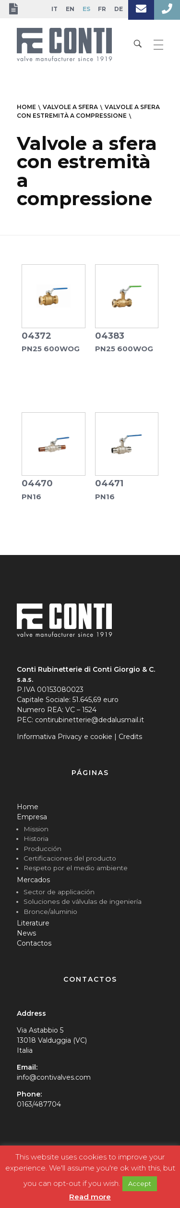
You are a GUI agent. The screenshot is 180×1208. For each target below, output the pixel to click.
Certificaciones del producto (70, 858)
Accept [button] (139, 1183)
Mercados (33, 879)
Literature (33, 923)
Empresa (32, 817)
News (26, 933)
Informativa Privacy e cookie (64, 736)
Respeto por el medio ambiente (76, 868)
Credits (130, 736)
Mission (36, 829)
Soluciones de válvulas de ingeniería (83, 901)
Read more (90, 1196)
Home (27, 806)
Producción (42, 848)
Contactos (34, 943)
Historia (36, 838)
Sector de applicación (59, 892)
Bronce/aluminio (50, 911)
